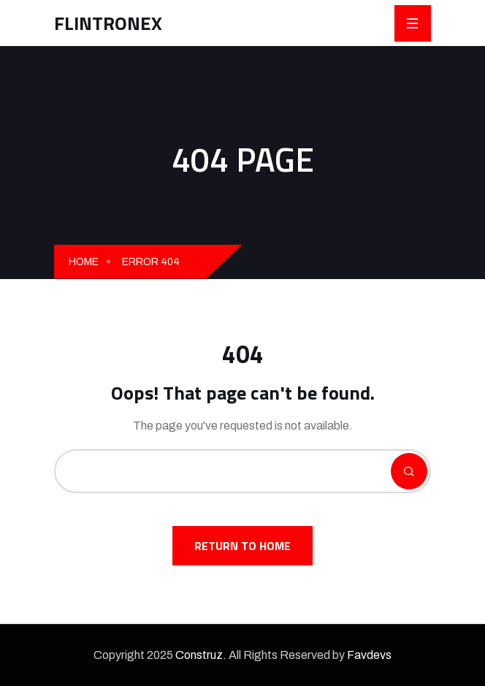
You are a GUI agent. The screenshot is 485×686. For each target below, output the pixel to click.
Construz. (200, 655)
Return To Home (242, 545)
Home (84, 261)
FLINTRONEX (108, 23)
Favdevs (369, 655)
